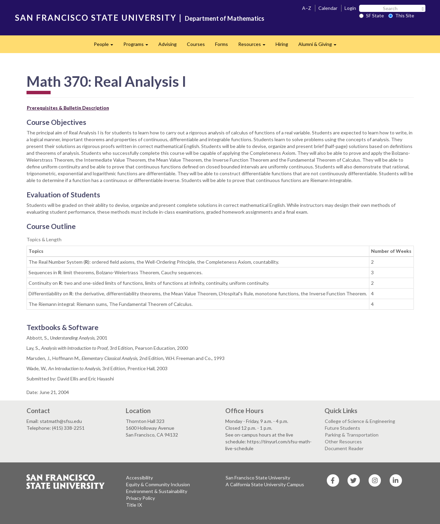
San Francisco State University (258, 477)
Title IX (134, 505)
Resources (254, 46)
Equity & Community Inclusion (158, 484)
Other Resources (343, 441)
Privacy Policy (140, 498)
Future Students (342, 428)
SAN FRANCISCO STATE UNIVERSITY (95, 17)
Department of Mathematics (224, 18)
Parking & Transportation (352, 435)
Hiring (282, 44)
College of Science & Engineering (360, 421)
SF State (371, 15)
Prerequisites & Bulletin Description (68, 108)
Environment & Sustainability (156, 491)
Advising (167, 44)
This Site (401, 15)
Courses (196, 44)
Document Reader (344, 448)
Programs (138, 46)
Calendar (327, 8)
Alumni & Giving (319, 46)
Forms (221, 44)
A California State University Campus (265, 484)
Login (350, 8)
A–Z (306, 8)
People (106, 46)
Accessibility (139, 477)
